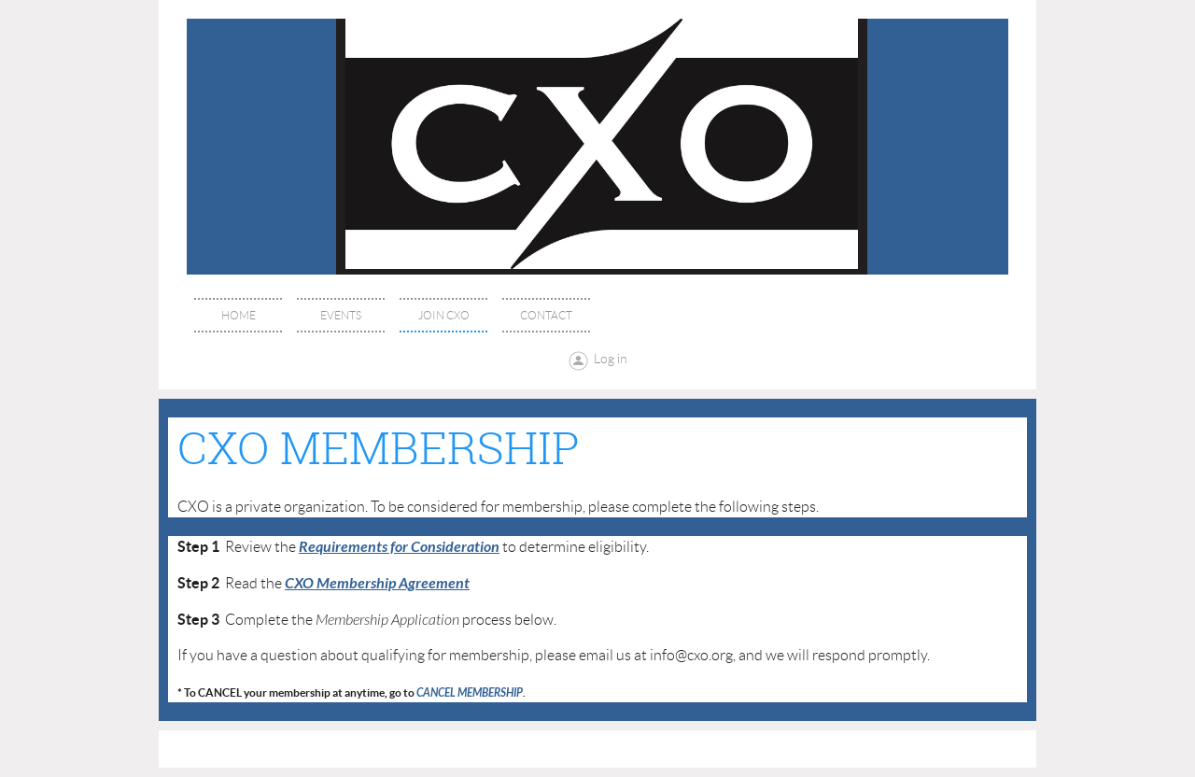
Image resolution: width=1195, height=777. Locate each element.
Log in (610, 358)
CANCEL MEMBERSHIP (469, 692)
